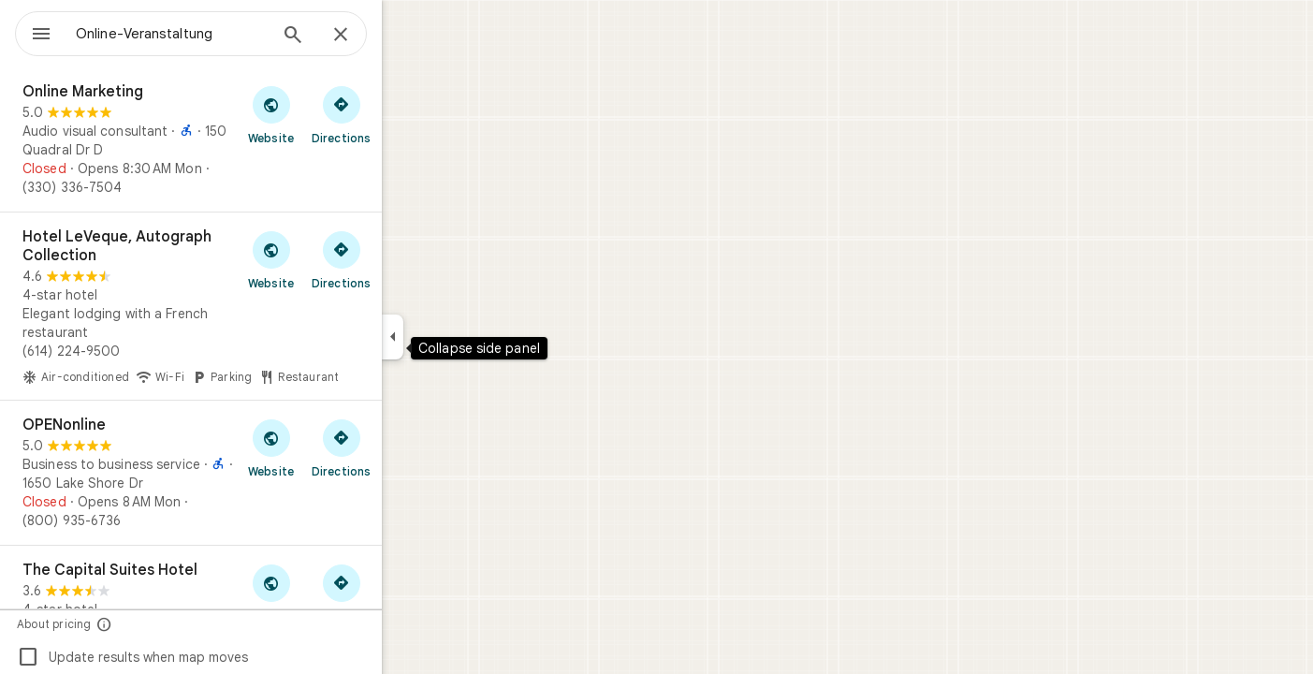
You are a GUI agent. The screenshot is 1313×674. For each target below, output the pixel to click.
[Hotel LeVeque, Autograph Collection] (258, 306)
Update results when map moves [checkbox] (199, 657)
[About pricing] (172, 624)
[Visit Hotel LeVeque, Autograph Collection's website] (338, 259)
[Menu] (33, 32)
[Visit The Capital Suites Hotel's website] (338, 592)
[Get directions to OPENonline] (408, 447)
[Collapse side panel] (460, 337)
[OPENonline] (258, 473)
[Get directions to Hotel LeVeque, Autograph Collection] (408, 259)
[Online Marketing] (258, 139)
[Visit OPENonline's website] (338, 447)
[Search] (360, 36)
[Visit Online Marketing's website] (338, 114)
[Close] (408, 35)
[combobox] (220, 33)
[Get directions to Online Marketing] (408, 114)
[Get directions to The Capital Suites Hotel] (408, 592)
